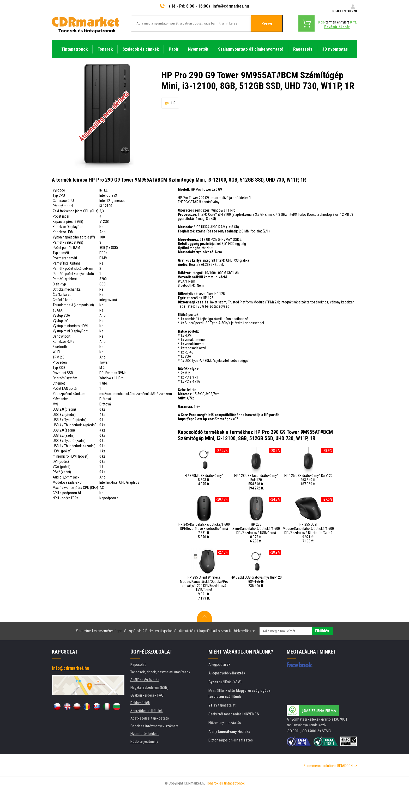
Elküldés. (322, 631)
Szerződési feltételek (146, 710)
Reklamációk (140, 703)
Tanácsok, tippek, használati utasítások (160, 672)
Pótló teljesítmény (144, 741)
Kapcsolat (138, 664)
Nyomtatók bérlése (144, 733)
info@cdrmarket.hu (231, 6)
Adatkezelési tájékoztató (149, 718)
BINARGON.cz (347, 766)
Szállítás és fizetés (144, 680)
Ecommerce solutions (320, 766)
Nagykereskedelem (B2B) (149, 687)
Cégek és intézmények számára (154, 726)
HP (173, 103)
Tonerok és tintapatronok (225, 783)
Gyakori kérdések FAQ (147, 695)
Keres (266, 23)
